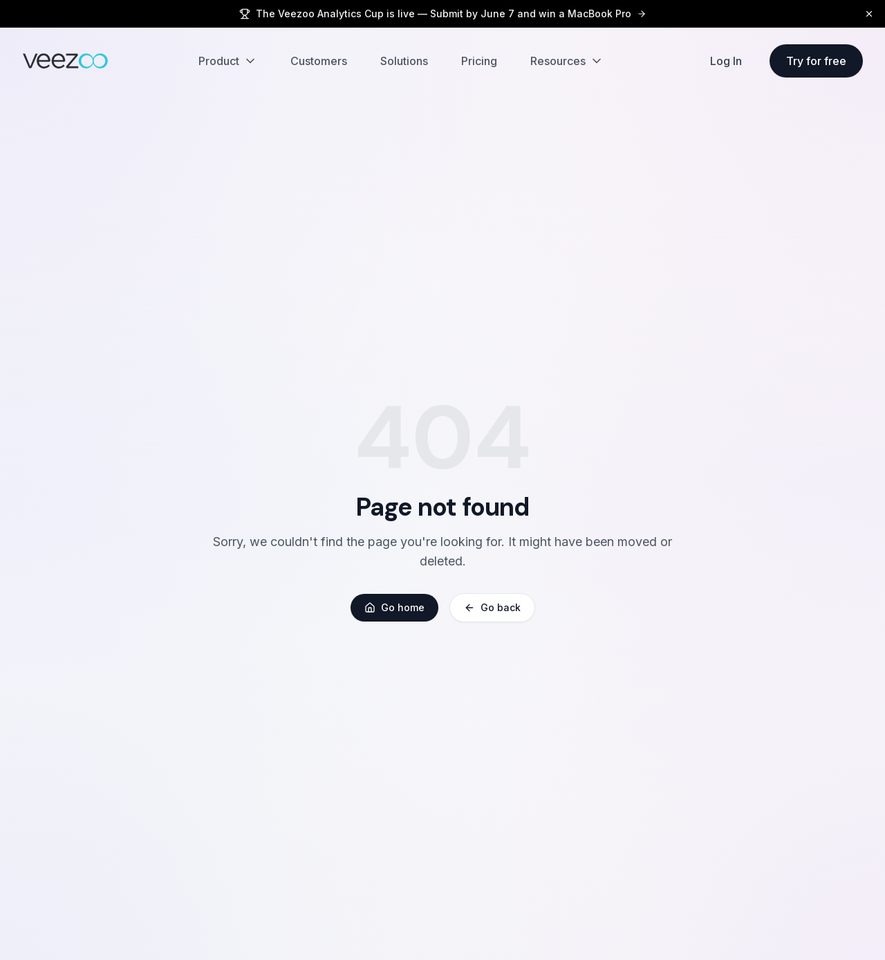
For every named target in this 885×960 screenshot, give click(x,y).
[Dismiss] (869, 13)
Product (227, 61)
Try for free (816, 61)
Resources (567, 61)
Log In (726, 61)
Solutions (404, 61)
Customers (318, 61)
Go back (492, 607)
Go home (394, 607)
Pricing (479, 61)
